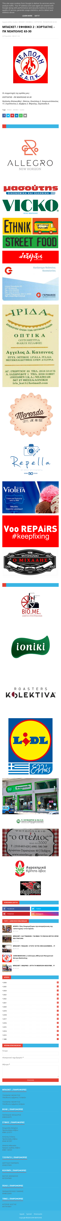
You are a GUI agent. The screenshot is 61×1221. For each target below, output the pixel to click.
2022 (31, 999)
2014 (31, 1031)
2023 (31, 995)
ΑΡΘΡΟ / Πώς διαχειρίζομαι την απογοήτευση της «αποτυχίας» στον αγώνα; (33, 927)
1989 (31, 1039)
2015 (31, 1027)
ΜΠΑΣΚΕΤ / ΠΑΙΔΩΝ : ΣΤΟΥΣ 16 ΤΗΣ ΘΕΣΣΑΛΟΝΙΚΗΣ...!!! (34, 946)
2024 (31, 991)
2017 (31, 1019)
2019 (31, 1011)
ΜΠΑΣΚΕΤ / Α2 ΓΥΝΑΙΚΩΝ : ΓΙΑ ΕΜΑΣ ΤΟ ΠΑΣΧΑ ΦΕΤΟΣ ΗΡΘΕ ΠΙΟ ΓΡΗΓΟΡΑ (35, 937)
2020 (31, 1007)
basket (15, 22)
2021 (31, 1003)
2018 (31, 1015)
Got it (37, 16)
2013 (31, 1035)
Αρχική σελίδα (7, 22)
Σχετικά (29, 1214)
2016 (31, 1023)
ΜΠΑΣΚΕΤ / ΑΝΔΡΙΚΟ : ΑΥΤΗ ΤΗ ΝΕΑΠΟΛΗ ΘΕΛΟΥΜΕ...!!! (34, 966)
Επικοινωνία (38, 1214)
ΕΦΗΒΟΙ (15, 110)
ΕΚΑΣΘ (9, 110)
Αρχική (22, 1214)
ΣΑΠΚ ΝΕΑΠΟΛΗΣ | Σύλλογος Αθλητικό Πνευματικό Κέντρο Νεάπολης (33, 957)
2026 (31, 982)
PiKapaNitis (7, 36)
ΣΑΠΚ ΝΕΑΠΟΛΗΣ (36, 1218)
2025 (31, 987)
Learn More (27, 16)
